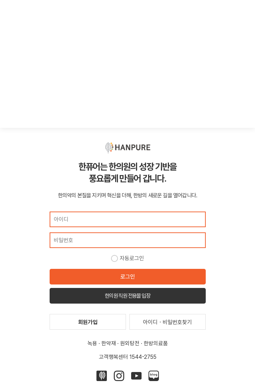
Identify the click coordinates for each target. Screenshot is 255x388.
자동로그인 (132, 258)
